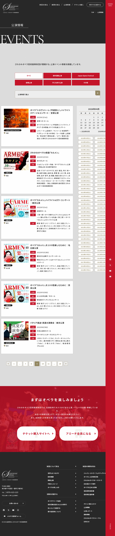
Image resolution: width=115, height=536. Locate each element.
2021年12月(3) (102, 223)
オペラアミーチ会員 (54, 501)
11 (49, 364)
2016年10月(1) (102, 262)
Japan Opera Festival (86, 75)
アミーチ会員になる (78, 433)
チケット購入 (79, 4)
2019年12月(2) (102, 239)
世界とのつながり (53, 473)
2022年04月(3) (102, 220)
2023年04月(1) (86, 200)
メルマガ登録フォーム (14, 516)
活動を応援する (52, 494)
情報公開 (51, 480)
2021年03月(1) (86, 239)
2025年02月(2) (102, 165)
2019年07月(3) (102, 243)
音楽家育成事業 (89, 491)
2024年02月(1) (102, 181)
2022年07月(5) (86, 216)
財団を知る (44, 4)
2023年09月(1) (102, 189)
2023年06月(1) (86, 196)
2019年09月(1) (86, 243)
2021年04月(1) (102, 235)
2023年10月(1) (86, 189)
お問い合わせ (13, 503)
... (20, 364)
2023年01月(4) (102, 204)
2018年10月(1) (86, 251)
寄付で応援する (95, 5)
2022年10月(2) (86, 212)
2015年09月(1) (102, 270)
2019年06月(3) (86, 247)
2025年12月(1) (86, 150)
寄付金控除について (54, 512)
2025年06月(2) (102, 158)
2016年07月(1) (86, 270)
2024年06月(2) (86, 177)
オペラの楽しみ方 (53, 487)
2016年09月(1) (86, 266)
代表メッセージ (53, 484)
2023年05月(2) (102, 196)
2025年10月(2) (86, 154)
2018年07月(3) (86, 254)
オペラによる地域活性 (91, 477)
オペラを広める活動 (90, 487)
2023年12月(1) (86, 185)
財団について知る (53, 466)
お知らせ (86, 522)
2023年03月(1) (102, 200)
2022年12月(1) (86, 208)
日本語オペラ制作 (89, 484)
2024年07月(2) (102, 173)
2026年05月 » (102, 131)
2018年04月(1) (102, 258)
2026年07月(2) (102, 138)
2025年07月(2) (86, 158)
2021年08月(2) (102, 231)
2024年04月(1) (102, 177)
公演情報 (67, 4)
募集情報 (87, 514)
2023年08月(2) (86, 192)
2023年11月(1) (102, 185)
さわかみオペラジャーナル (92, 518)
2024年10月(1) (86, 173)
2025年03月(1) (86, 165)
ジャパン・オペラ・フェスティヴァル (95, 473)
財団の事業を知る (89, 466)
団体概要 (51, 477)
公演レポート (88, 511)
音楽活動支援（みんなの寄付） (57, 504)
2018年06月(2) (102, 254)
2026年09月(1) (86, 138)
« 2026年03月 (85, 131)
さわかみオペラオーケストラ (93, 480)
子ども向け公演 (57, 82)
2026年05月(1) (102, 142)
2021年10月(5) (102, 227)
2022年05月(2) (86, 220)
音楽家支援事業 (89, 494)
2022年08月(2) (102, 212)
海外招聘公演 (57, 75)
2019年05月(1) (102, 247)
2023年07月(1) (102, 192)
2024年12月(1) (86, 169)
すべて (29, 75)
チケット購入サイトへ (36, 433)
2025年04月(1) (102, 161)
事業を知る (56, 4)
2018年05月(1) (86, 258)
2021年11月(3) (86, 227)
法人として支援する (54, 508)
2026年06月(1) (86, 142)
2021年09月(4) (86, 231)
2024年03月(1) (86, 181)
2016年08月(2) (102, 266)
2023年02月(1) (86, 204)
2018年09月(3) (102, 251)
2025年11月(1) (102, 150)
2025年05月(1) (86, 161)
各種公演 (29, 82)
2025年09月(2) (102, 154)
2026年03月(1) (102, 146)
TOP (92, 12)
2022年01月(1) (86, 223)
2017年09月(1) (86, 262)
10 (43, 364)
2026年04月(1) (86, 146)
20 (60, 364)
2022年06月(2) (102, 216)
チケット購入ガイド (90, 504)
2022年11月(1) (102, 208)
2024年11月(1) (102, 169)
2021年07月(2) (86, 235)
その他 (86, 82)
